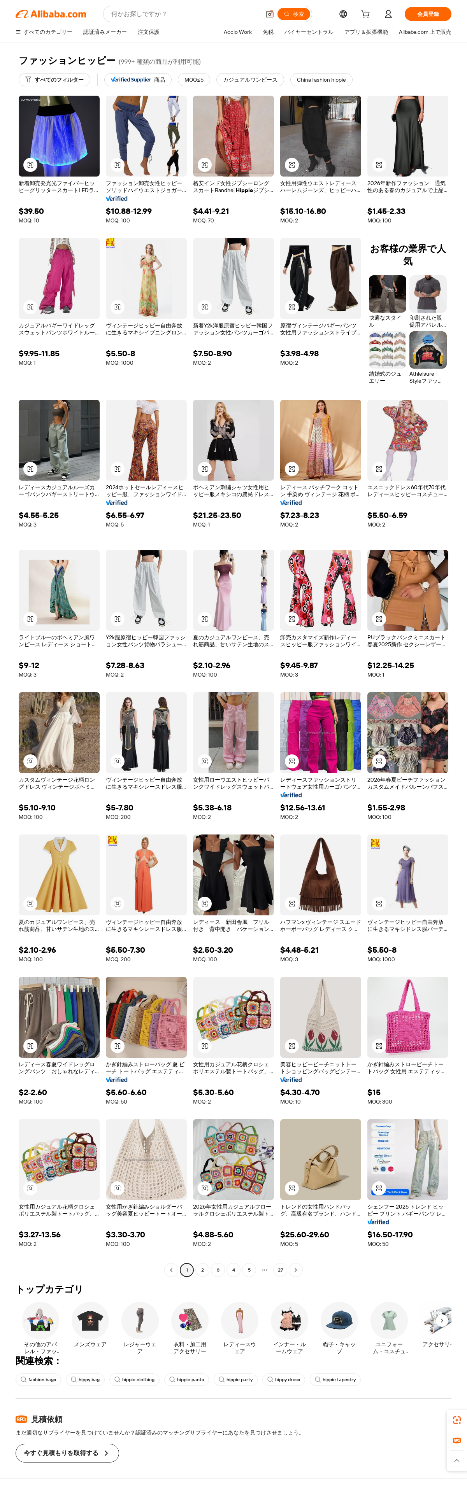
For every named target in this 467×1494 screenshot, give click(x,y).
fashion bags (38, 1380)
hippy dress (283, 1380)
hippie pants (186, 1380)
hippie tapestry (335, 1380)
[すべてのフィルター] (54, 79)
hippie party (236, 1380)
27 (280, 1270)
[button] (269, 14)
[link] (457, 1420)
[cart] (367, 15)
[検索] (293, 14)
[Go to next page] (296, 1270)
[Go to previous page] (171, 1270)
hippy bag (85, 1380)
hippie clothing (134, 1380)
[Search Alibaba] (185, 14)
